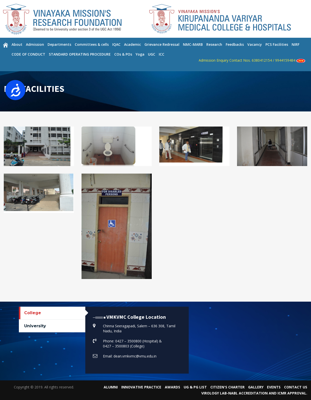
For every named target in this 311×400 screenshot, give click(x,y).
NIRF (295, 44)
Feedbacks (235, 44)
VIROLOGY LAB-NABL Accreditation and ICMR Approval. (254, 393)
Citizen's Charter (227, 387)
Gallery (255, 387)
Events (274, 387)
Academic (132, 44)
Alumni (111, 387)
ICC (161, 54)
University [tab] (35, 326)
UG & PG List (195, 387)
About (17, 44)
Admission (35, 44)
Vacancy (254, 44)
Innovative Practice (141, 387)
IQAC (116, 44)
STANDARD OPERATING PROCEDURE (80, 54)
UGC (151, 54)
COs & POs (123, 54)
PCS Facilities (276, 44)
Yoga (140, 54)
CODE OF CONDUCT (28, 54)
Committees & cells (92, 44)
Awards (172, 387)
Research (214, 44)
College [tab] (32, 312)
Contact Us (295, 387)
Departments (59, 44)
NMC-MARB (193, 44)
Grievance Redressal (161, 44)
